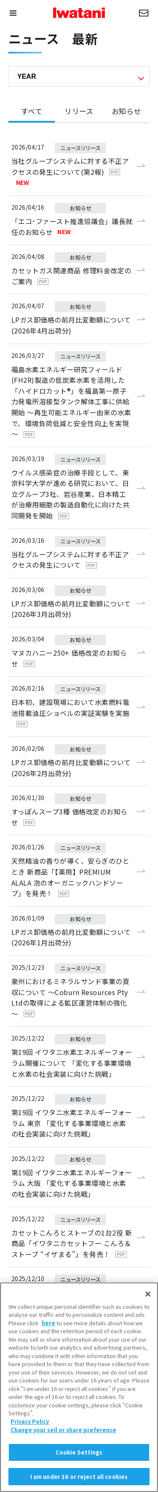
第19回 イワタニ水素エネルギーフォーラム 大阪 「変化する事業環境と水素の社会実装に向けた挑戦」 (71, 1183)
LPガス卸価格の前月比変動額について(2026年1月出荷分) (71, 937)
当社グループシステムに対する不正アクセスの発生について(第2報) (70, 171)
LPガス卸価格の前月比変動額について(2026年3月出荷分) (71, 608)
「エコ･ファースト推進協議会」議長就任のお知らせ (72, 226)
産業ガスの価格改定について (64, 1292)
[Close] (148, 1322)
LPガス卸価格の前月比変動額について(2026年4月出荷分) (71, 325)
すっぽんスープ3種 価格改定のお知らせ (69, 816)
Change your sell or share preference (63, 1457)
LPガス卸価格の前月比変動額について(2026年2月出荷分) (71, 767)
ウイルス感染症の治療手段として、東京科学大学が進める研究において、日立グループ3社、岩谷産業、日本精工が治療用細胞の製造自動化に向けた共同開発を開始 (70, 493)
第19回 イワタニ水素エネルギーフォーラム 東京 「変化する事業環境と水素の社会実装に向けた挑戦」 (71, 1123)
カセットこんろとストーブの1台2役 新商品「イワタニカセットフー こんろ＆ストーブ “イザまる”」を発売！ (71, 1243)
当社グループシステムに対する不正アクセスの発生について (70, 559)
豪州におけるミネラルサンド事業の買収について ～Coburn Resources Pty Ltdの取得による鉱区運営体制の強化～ (70, 997)
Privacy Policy (30, 1449)
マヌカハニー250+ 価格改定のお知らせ (69, 658)
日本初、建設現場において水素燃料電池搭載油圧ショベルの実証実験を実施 (70, 712)
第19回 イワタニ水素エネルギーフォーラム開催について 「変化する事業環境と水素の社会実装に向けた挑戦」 (71, 1062)
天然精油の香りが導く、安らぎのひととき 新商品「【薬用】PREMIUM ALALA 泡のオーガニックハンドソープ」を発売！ (70, 877)
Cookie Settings (79, 1480)
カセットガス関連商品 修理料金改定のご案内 (71, 275)
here (48, 1351)
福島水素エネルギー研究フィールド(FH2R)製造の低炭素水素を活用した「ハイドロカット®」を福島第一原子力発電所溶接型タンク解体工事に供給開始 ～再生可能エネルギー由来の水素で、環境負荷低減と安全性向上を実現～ (71, 401)
